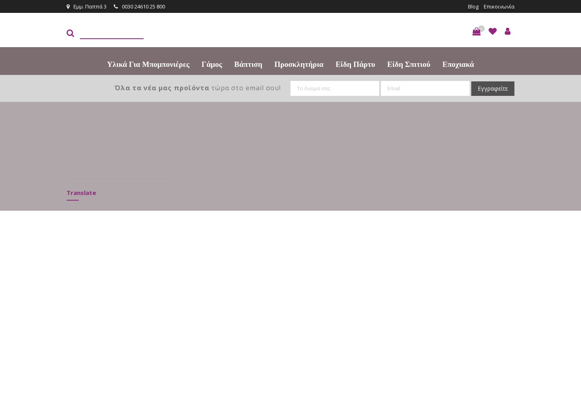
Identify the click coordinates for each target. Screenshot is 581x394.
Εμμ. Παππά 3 (87, 6)
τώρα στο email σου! (198, 88)
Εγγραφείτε (493, 88)
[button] (476, 31)
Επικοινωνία (499, 6)
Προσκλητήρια (299, 64)
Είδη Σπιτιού (409, 64)
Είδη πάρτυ (355, 64)
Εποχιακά (458, 64)
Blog (473, 6)
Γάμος (212, 64)
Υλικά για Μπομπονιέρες (148, 64)
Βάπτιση (248, 64)
